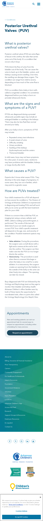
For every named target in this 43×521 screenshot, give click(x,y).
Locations (8, 400)
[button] (33, 4)
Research (8, 411)
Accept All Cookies (21, 517)
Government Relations (12, 388)
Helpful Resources (11, 380)
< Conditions (10, 20)
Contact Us (8, 427)
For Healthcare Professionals (14, 376)
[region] (21, 507)
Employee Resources (12, 419)
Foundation (9, 384)
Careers (7, 368)
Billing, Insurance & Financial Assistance (18, 361)
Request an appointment (22, 333)
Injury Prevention (10, 396)
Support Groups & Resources (15, 415)
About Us (8, 357)
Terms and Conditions (16, 504)
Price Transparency (11, 365)
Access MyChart (10, 407)
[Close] (40, 497)
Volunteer (8, 392)
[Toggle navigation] (38, 4)
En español (9, 423)
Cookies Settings (21, 511)
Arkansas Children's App (13, 403)
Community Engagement (13, 372)
